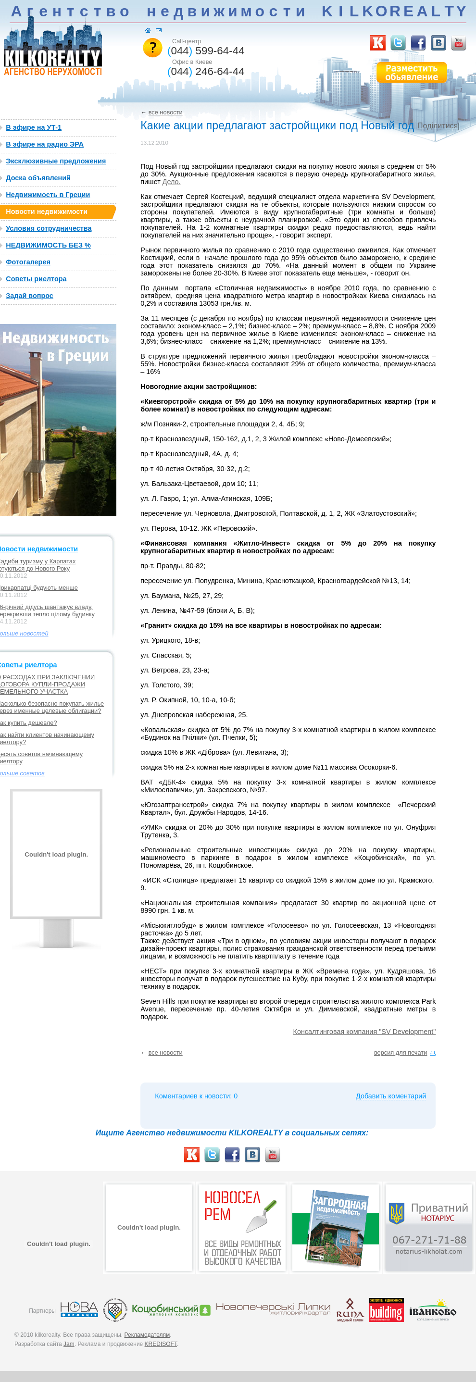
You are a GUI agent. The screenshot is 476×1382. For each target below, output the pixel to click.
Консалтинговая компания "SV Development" (364, 1031)
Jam (69, 1344)
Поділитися (437, 126)
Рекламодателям (147, 1335)
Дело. (172, 182)
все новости (166, 112)
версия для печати (400, 1052)
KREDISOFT (161, 1344)
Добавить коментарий (391, 1096)
